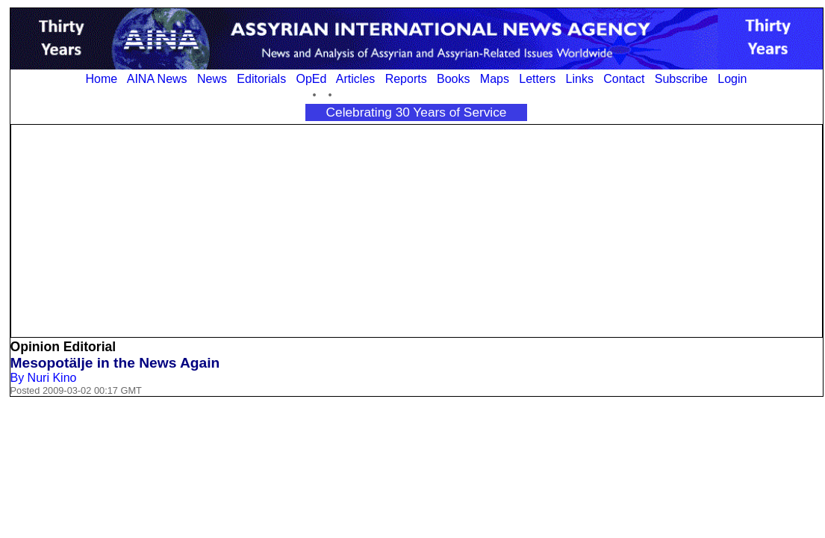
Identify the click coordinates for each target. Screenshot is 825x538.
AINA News (157, 78)
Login (732, 78)
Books (453, 78)
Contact (623, 78)
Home (102, 78)
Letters (537, 78)
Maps (494, 78)
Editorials (261, 78)
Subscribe (681, 78)
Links (580, 78)
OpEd (311, 78)
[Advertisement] (416, 229)
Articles (355, 78)
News (212, 78)
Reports (406, 78)
